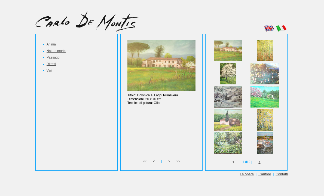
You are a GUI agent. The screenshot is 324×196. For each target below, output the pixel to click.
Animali (52, 44)
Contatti (282, 174)
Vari (49, 70)
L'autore (264, 174)
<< (144, 161)
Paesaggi (53, 57)
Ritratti (51, 64)
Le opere (247, 174)
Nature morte (56, 51)
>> (178, 161)
